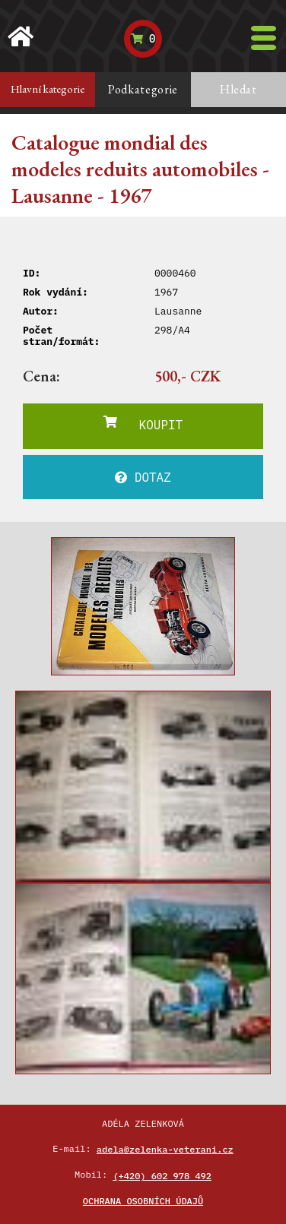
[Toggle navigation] (263, 38)
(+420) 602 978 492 (162, 1175)
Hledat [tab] (238, 89)
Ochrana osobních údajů (143, 1201)
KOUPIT (143, 424)
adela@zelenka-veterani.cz (165, 1149)
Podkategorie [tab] (143, 89)
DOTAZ (143, 477)
